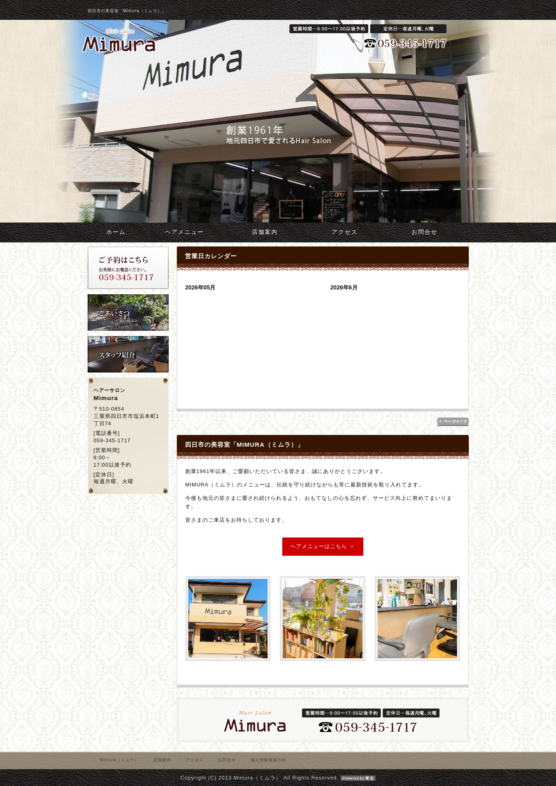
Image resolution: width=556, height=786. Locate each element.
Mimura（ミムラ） (119, 760)
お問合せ (425, 232)
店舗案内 (265, 232)
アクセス (345, 232)
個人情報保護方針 (268, 760)
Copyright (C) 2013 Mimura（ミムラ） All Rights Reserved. (278, 778)
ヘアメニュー (184, 232)
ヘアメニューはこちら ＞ (322, 546)
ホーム (116, 232)
